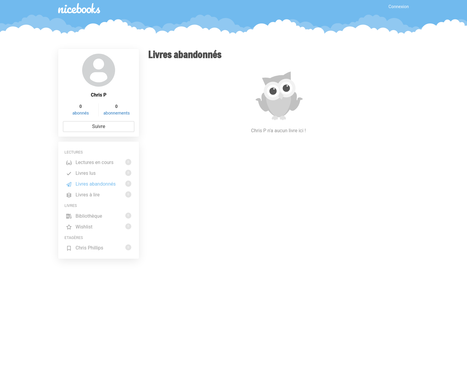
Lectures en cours (98, 162)
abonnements (116, 113)
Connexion (398, 6)
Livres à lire (98, 194)
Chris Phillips (98, 247)
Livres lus (98, 173)
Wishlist (98, 226)
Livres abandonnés (98, 184)
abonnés (80, 113)
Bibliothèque (98, 216)
